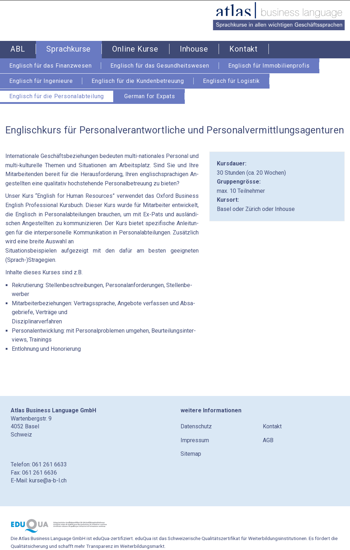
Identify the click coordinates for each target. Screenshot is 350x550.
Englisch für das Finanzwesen (50, 65)
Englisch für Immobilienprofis (269, 65)
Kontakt (243, 48)
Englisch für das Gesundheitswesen (159, 65)
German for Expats (149, 96)
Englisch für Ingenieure (41, 81)
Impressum (195, 440)
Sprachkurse (68, 48)
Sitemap (191, 453)
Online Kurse (135, 48)
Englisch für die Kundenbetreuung (138, 81)
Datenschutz (196, 426)
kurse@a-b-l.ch (48, 480)
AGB (268, 440)
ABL (17, 48)
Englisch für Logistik (231, 81)
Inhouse (194, 48)
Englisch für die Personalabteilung (56, 96)
